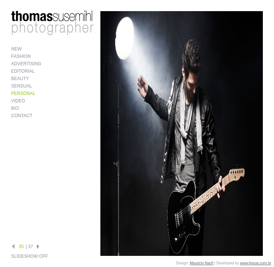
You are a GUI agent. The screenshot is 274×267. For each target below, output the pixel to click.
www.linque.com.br (255, 263)
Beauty (20, 78)
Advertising (26, 63)
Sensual (21, 86)
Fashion (21, 56)
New (16, 49)
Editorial (23, 71)
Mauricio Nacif (201, 263)
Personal (23, 93)
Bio (15, 108)
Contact (21, 115)
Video (18, 100)
